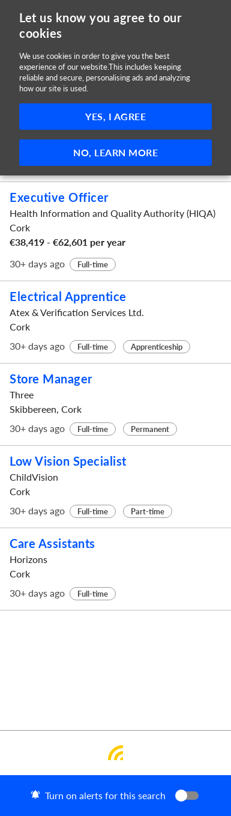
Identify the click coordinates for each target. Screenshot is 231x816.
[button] (115, 795)
